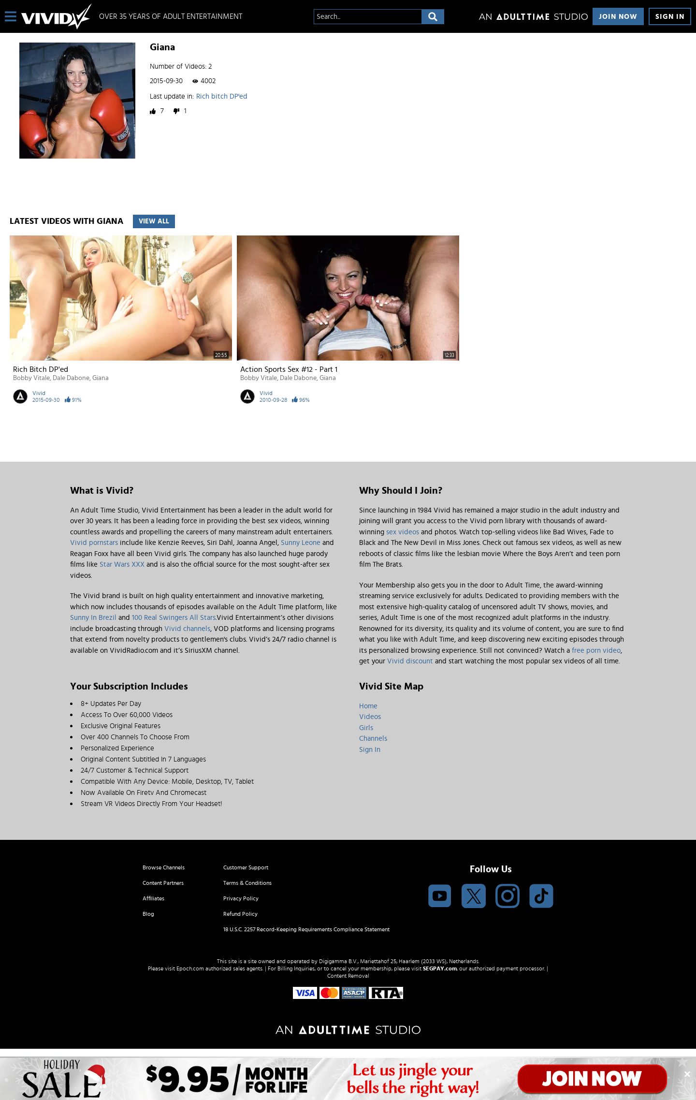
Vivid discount (410, 661)
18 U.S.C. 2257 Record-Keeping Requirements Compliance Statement (306, 929)
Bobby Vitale (31, 378)
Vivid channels (187, 628)
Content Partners (163, 883)
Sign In (669, 16)
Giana (100, 378)
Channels (373, 738)
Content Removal (348, 976)
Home (368, 706)
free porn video (596, 650)
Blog (148, 914)
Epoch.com (190, 968)
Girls (366, 728)
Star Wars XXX (122, 564)
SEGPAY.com (440, 968)
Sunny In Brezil (93, 617)
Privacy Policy (241, 898)
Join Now (618, 16)
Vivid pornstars (94, 542)
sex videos (402, 532)
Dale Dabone (71, 378)
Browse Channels (164, 867)
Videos (370, 716)
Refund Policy (240, 914)
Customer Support (245, 867)
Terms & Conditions (247, 883)
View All (154, 221)
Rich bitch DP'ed (221, 96)
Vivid (38, 393)
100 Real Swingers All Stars (174, 617)
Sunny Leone (300, 542)
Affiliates (153, 898)
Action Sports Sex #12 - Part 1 (288, 369)
